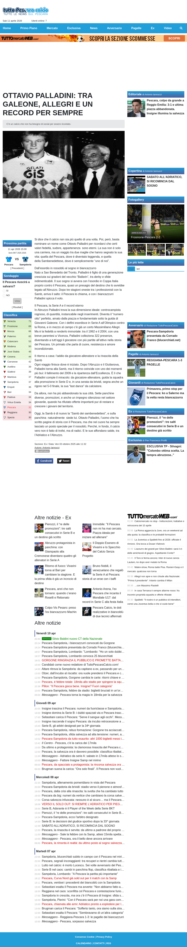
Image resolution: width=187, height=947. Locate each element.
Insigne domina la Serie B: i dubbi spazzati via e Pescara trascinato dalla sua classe (95, 712)
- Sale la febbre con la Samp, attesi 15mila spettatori (83, 834)
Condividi (44, 461)
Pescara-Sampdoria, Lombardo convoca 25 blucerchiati (77, 656)
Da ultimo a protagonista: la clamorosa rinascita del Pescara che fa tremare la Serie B (96, 747)
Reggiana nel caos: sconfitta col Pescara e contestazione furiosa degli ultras (90, 891)
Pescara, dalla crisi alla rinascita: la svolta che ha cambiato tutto (82, 791)
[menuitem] (181, 28)
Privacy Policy (104, 936)
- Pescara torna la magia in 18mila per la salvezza (82, 694)
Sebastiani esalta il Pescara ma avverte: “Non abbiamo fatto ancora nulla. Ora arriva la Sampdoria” (105, 886)
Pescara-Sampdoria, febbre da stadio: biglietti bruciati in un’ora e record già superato (96, 690)
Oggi (131, 269)
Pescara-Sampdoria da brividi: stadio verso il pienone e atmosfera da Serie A (91, 786)
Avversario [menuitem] (114, 28)
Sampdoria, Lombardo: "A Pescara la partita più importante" (80, 873)
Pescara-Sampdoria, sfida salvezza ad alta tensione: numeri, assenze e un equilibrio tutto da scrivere (106, 734)
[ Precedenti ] (17, 268)
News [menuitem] (94, 28)
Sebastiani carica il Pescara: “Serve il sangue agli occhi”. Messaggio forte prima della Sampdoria (103, 717)
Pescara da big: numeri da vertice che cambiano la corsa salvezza (84, 795)
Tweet (64, 461)
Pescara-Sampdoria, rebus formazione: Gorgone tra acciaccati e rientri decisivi (92, 730)
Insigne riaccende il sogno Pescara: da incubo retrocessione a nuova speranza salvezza (98, 721)
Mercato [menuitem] (52, 28)
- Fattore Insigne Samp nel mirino (71, 760)
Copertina (135, 170)
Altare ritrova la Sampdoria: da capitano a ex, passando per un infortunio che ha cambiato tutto (102, 668)
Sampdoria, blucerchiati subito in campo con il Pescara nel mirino (83, 856)
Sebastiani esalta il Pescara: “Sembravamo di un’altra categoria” (83, 912)
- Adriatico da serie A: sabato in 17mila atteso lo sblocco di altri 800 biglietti (98, 755)
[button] (17, 301)
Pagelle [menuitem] (136, 28)
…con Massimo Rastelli (146, 585)
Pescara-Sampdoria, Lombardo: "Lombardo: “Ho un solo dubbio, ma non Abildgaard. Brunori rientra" (106, 651)
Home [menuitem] (7, 28)
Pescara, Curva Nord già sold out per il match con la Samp (79, 878)
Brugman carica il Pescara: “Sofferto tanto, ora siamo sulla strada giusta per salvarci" (96, 908)
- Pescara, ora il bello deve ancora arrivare (77, 838)
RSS (108, 943)
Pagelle (133, 354)
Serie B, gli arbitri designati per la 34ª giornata (71, 725)
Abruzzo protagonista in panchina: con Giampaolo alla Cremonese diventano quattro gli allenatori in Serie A (55, 551)
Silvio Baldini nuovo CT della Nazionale (72, 638)
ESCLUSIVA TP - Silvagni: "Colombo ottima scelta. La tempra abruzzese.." (165, 451)
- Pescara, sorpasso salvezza (69, 921)
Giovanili (134, 382)
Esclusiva (135, 440)
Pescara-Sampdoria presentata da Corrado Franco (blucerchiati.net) (85, 647)
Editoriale (135, 94)
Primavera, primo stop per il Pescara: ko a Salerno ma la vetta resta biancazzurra (165, 393)
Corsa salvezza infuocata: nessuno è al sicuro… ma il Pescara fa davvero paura (93, 799)
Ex (45, 444)
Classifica (10, 315)
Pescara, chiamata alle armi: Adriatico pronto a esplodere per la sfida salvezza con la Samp (100, 904)
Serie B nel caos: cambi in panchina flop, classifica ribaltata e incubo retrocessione (94, 869)
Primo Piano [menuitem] (28, 28)
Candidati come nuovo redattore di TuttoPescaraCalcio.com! (80, 664)
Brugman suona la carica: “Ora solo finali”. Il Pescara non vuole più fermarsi (90, 768)
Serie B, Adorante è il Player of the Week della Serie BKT (78, 808)
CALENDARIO (83, 943)
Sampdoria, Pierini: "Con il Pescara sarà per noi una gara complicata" (86, 899)
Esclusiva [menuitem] (74, 28)
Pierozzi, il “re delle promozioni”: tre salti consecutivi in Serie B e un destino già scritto (96, 812)
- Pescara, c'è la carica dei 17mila (69, 743)
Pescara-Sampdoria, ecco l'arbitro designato (70, 817)
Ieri (138, 269)
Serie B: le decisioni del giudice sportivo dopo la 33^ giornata (80, 821)
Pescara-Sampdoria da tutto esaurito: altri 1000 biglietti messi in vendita (87, 738)
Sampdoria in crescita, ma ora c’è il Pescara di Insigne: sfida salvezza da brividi (92, 895)
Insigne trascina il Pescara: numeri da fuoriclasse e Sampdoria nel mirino (88, 708)
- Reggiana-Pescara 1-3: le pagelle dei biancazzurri (83, 917)
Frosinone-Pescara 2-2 (145, 237)
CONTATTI (98, 943)
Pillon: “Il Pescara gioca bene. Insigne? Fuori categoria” (77, 686)
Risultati (17, 307)
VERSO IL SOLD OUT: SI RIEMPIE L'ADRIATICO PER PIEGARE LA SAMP (90, 804)
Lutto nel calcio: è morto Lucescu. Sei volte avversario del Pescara (84, 865)
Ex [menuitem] (152, 28)
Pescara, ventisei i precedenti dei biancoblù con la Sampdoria (81, 882)
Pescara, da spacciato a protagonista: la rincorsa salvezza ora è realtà (86, 764)
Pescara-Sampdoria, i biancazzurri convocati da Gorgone (78, 643)
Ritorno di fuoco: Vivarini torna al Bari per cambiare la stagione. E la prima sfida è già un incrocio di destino (55, 574)
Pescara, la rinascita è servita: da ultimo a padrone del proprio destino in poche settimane (99, 830)
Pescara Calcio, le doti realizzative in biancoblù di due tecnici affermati (108, 612)
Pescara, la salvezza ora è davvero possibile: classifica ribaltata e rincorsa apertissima (97, 751)
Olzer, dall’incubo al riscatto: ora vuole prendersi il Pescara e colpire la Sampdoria (94, 673)
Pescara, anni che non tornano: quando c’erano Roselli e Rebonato (60, 593)
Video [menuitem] (168, 28)
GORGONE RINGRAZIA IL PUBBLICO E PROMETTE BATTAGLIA (84, 660)
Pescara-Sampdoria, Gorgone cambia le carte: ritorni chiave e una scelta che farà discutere (100, 677)
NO (8, 295)
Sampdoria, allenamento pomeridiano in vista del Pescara (78, 782)
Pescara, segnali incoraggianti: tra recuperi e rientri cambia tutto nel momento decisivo (97, 860)
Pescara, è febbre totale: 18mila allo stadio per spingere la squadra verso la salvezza (96, 681)
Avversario (135, 325)
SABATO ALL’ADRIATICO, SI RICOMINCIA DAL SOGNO (78, 825)
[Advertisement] (80, 489)
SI (7, 290)
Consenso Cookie (84, 936)
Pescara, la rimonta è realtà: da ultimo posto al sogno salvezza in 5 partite (89, 843)
